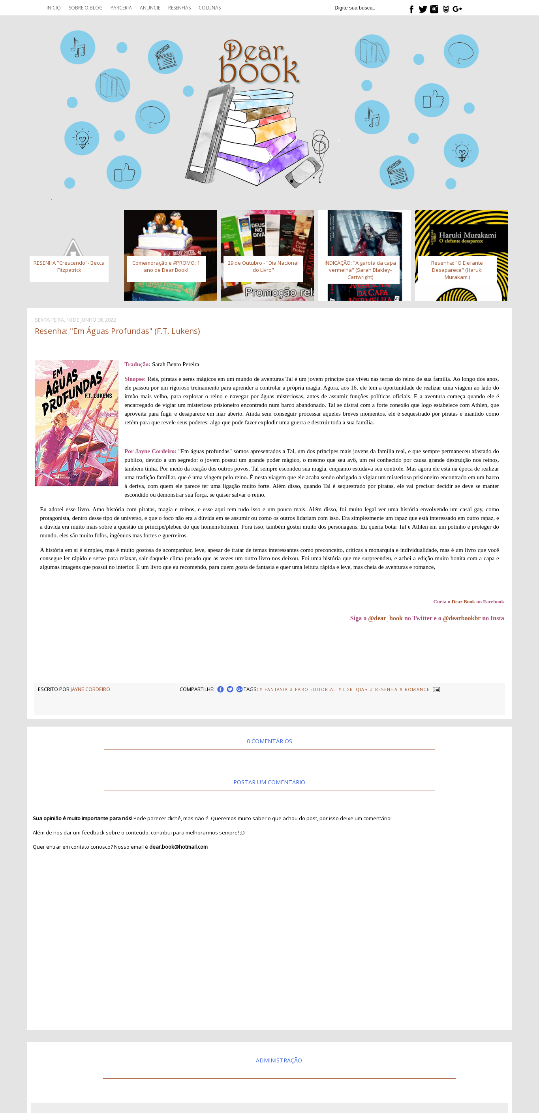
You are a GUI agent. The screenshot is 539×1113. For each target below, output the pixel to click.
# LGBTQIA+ (353, 689)
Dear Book (463, 602)
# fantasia (273, 689)
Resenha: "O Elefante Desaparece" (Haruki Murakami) (457, 270)
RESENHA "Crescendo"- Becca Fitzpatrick (69, 266)
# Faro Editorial (313, 689)
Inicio (54, 7)
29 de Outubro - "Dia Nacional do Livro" (263, 266)
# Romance (415, 689)
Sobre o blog (86, 7)
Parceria (121, 7)
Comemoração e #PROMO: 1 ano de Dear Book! (166, 266)
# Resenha (384, 689)
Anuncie (150, 7)
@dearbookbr (462, 618)
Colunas (210, 7)
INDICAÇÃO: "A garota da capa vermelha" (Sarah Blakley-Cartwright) (360, 270)
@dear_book (385, 618)
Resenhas (179, 7)
